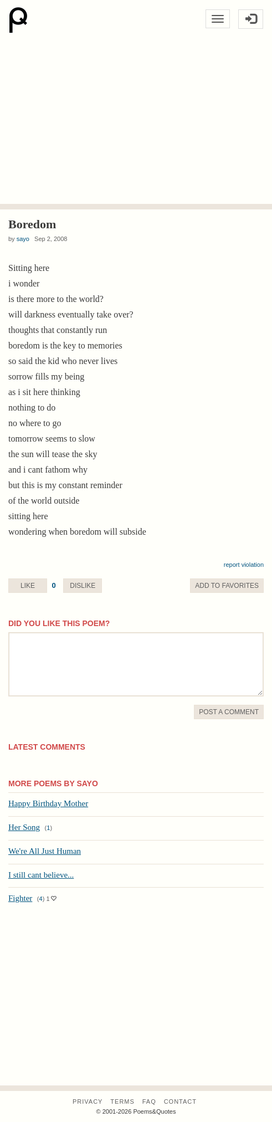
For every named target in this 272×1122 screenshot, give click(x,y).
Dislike (82, 586)
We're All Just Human (44, 851)
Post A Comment (229, 712)
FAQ (149, 1101)
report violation (244, 564)
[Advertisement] (136, 120)
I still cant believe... (41, 874)
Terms (122, 1101)
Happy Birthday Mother (48, 803)
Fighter (20, 898)
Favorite (227, 586)
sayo (23, 238)
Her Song (24, 827)
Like (27, 586)
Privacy (87, 1101)
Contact (180, 1101)
